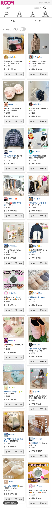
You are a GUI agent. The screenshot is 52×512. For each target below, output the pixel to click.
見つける (19, 14)
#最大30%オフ (42, 297)
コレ (10, 74)
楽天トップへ (45, 2)
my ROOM (45, 14)
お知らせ (32, 14)
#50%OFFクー (34, 252)
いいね (20, 74)
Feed (6, 14)
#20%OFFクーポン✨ (12, 392)
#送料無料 (32, 297)
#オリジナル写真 (10, 156)
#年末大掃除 (33, 156)
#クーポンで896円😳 (12, 486)
